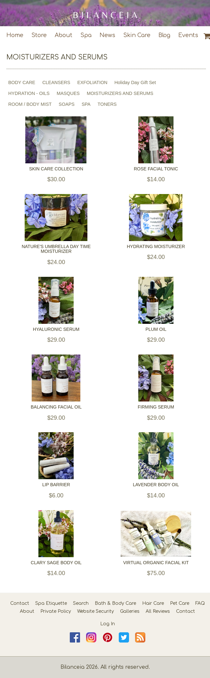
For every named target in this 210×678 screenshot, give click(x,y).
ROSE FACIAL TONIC (156, 169)
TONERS (107, 104)
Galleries (130, 611)
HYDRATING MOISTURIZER (156, 246)
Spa (86, 35)
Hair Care (153, 603)
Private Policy (55, 611)
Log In (107, 623)
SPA (86, 104)
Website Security (95, 611)
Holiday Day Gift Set (135, 82)
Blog (164, 35)
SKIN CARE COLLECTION (56, 169)
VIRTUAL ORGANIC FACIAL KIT (156, 562)
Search (81, 603)
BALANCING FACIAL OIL (56, 407)
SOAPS (67, 104)
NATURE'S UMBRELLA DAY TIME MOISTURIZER (56, 249)
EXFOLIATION (92, 82)
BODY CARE (22, 82)
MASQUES (68, 93)
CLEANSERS (56, 82)
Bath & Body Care (115, 603)
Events (188, 35)
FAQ (200, 603)
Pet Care (179, 603)
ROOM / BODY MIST (30, 104)
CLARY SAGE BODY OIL (56, 562)
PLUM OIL (155, 329)
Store (39, 35)
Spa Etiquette (51, 603)
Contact (19, 603)
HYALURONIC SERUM (56, 329)
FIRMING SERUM (156, 407)
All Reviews (158, 611)
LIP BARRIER (56, 484)
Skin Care (136, 35)
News (107, 35)
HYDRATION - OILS (29, 93)
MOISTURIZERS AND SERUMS (120, 93)
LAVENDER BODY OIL (156, 484)
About (63, 35)
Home (14, 35)
